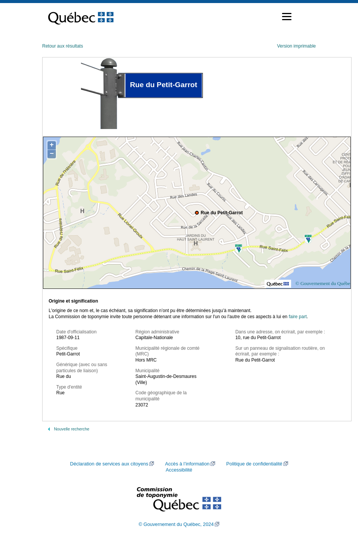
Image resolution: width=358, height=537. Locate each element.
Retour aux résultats (62, 46)
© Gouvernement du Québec (323, 283)
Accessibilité (179, 470)
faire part (298, 316)
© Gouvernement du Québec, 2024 (176, 524)
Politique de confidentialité (254, 464)
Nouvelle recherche (71, 429)
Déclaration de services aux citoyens (109, 464)
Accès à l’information (187, 464)
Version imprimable (296, 46)
